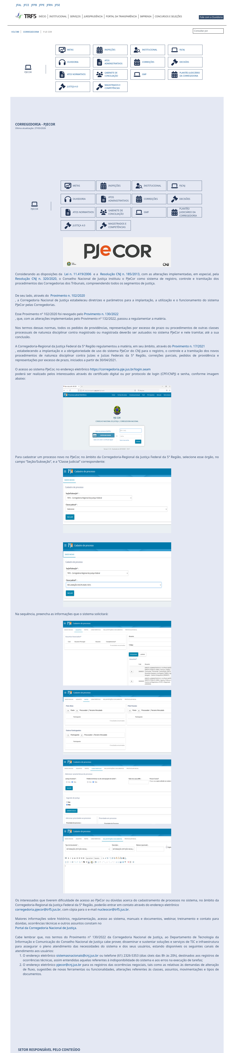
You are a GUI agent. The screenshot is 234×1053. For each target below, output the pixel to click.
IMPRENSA (146, 16)
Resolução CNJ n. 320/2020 (35, 279)
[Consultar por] (208, 31)
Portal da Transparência (121, 16)
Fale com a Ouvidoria (211, 17)
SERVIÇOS (75, 16)
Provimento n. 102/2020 (68, 295)
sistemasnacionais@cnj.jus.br (77, 955)
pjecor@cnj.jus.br (68, 965)
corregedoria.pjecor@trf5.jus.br (38, 909)
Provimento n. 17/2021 (188, 346)
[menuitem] (42, 16)
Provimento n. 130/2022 (101, 314)
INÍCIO (42, 16)
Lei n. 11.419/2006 (77, 274)
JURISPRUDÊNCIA (93, 16)
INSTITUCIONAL (58, 16)
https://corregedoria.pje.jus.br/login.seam (120, 369)
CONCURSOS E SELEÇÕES (168, 16)
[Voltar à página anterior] (15, 31)
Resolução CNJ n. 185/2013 (120, 274)
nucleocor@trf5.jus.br (113, 909)
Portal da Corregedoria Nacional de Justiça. (46, 928)
